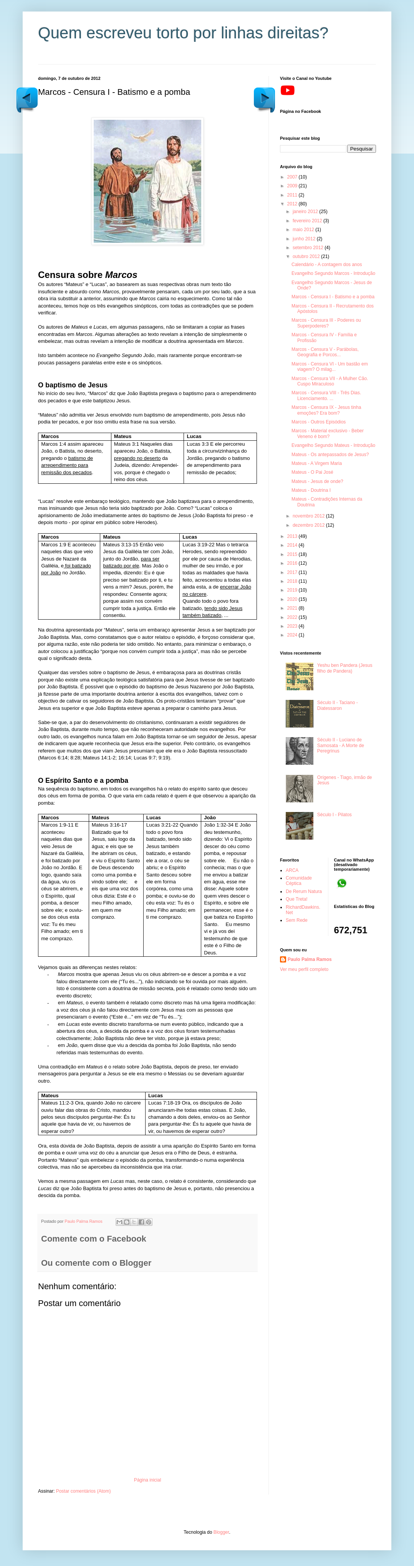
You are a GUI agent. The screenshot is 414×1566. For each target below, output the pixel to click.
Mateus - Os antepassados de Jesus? (330, 454)
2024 (293, 635)
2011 (293, 195)
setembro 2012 (309, 247)
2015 (293, 554)
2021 (293, 608)
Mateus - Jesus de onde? (317, 481)
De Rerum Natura (304, 891)
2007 (293, 177)
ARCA (292, 870)
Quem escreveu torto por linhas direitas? (183, 33)
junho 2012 (305, 238)
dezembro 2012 (309, 525)
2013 (293, 536)
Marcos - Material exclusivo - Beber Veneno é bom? (327, 433)
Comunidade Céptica (299, 880)
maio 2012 (304, 229)
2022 (293, 617)
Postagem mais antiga (26, 99)
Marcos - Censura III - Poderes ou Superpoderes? (326, 322)
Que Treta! (297, 899)
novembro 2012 (309, 516)
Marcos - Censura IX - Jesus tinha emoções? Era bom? (326, 410)
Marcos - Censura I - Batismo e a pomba (332, 296)
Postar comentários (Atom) (83, 1491)
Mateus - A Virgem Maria (316, 463)
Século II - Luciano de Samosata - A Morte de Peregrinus (340, 745)
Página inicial (147, 1480)
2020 (293, 599)
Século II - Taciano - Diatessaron (337, 705)
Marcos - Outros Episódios (318, 422)
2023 (293, 626)
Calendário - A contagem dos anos (326, 264)
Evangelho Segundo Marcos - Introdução (333, 273)
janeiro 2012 (306, 211)
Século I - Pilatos (334, 814)
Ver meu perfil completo (304, 969)
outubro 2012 (307, 256)
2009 (293, 186)
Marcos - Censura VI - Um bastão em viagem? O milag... (329, 366)
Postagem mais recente (264, 99)
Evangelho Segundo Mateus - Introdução (333, 445)
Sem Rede (297, 920)
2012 (293, 204)
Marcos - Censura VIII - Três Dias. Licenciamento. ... (326, 395)
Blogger (221, 1532)
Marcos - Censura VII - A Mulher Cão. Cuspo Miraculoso (329, 381)
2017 (293, 572)
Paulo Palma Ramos (310, 959)
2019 (293, 590)
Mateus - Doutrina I (311, 490)
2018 (293, 581)
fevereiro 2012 (308, 220)
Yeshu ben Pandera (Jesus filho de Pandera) (345, 668)
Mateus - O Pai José (312, 472)
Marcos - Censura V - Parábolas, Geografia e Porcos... (325, 352)
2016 (293, 563)
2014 (293, 545)
